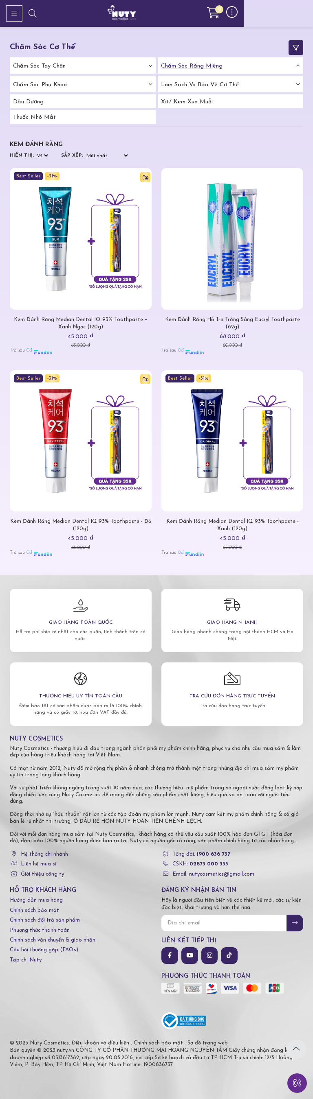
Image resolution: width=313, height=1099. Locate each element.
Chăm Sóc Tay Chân (39, 66)
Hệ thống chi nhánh (44, 854)
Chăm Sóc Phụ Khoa (40, 85)
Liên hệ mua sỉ (38, 864)
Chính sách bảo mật (34, 910)
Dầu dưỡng (28, 102)
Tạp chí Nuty (26, 960)
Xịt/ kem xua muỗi (187, 102)
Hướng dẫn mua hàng (36, 900)
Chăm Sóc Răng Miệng (192, 66)
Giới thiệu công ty (42, 874)
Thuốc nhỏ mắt (34, 117)
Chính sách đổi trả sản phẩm (45, 920)
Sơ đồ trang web (207, 1043)
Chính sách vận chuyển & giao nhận (52, 940)
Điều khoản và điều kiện (100, 1043)
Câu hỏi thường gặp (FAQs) (44, 950)
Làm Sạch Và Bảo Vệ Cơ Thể (200, 85)
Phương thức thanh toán (40, 930)
